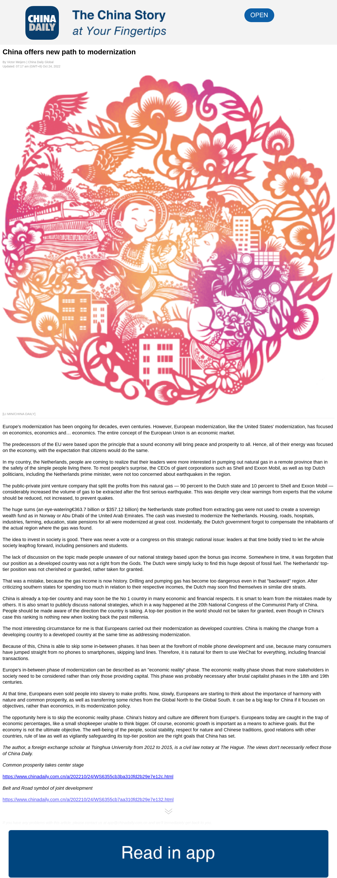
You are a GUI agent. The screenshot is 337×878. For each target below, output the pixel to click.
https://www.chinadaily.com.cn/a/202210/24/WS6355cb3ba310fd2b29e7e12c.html (88, 776)
